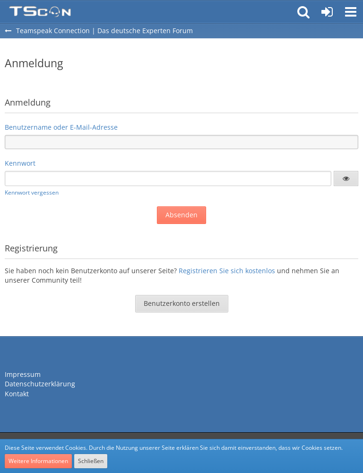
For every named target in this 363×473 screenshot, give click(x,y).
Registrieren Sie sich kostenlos (227, 270)
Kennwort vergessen (32, 192)
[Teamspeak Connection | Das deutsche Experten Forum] (40, 11)
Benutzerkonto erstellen (182, 303)
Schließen (91, 461)
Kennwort (20, 163)
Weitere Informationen (38, 461)
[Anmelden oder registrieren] (327, 11)
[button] (350, 11)
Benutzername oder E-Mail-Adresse (61, 127)
